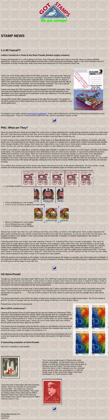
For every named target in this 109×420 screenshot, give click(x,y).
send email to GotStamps (37, 114)
